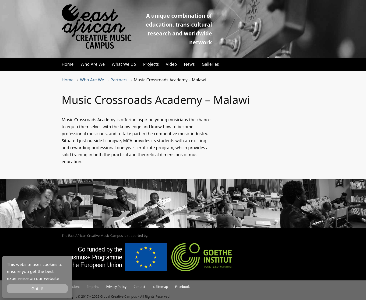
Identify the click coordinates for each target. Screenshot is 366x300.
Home (68, 64)
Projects (151, 64)
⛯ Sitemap (160, 286)
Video (171, 64)
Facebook (182, 286)
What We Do (124, 64)
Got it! (37, 288)
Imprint (93, 286)
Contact (139, 286)
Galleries (210, 64)
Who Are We (93, 64)
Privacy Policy (116, 286)
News (189, 64)
